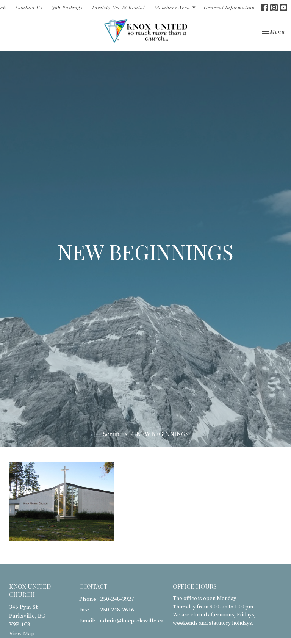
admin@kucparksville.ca (132, 620)
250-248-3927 (117, 599)
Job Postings (67, 7)
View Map (21, 633)
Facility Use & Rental (118, 7)
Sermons (115, 434)
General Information (229, 7)
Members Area (175, 7)
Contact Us (29, 7)
